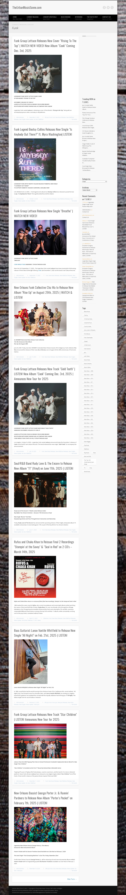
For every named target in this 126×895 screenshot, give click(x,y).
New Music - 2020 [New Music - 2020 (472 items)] (88, 415)
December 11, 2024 (34, 781)
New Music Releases (60, 117)
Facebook (104, 7)
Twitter (108, 7)
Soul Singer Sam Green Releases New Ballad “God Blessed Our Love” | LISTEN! (88, 225)
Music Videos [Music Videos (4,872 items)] (87, 367)
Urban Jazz (36, 704)
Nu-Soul (36, 119)
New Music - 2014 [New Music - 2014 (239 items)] (88, 393)
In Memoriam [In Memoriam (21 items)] (87, 345)
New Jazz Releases (62, 702)
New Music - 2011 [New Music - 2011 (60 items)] (88, 382)
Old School (24, 620)
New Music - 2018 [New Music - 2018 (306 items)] (88, 408)
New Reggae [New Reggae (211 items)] (87, 441)
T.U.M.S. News (37, 620)
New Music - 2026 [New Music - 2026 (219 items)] (88, 438)
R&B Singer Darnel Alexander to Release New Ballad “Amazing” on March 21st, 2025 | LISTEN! (89, 286)
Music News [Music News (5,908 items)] (87, 360)
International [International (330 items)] (87, 349)
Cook (39, 270)
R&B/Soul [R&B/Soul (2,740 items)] (86, 449)
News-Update (29, 119)
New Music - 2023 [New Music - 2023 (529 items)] (88, 427)
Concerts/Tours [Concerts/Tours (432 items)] (88, 323)
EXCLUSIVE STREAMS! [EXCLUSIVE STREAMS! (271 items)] (89, 330)
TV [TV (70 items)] (84, 468)
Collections (46, 618)
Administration (20, 117)
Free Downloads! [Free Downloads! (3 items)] (88, 337)
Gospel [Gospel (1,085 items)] (86, 341)
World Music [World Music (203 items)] (87, 471)
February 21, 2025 (34, 702)
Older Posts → (72, 879)
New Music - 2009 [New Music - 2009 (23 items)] (88, 375)
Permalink (74, 119)
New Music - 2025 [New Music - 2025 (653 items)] (88, 434)
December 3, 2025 (34, 117)
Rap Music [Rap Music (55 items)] (86, 453)
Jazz (56, 702)
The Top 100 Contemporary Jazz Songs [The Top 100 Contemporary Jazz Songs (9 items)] (89, 462)
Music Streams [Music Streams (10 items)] (87, 363)
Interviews (78, 18)
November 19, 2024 (34, 868)
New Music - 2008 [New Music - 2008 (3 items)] (88, 371)
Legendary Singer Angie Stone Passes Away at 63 (88, 204)
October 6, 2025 (33, 199)
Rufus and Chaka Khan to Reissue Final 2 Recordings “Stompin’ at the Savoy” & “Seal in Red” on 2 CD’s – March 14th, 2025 (44, 547)
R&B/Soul (40, 119)
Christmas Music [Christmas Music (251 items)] (88, 319)
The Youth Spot (92, 18)
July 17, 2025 (32, 357)
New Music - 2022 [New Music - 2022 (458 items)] (88, 423)
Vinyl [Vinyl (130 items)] (90, 468)
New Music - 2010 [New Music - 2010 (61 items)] (88, 378)
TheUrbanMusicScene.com (27, 7)
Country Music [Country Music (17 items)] (87, 326)
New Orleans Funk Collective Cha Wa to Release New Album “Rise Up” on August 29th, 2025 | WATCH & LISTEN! (43, 292)
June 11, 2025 (33, 530)
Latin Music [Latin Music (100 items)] (87, 356)
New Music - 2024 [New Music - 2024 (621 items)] (88, 430)
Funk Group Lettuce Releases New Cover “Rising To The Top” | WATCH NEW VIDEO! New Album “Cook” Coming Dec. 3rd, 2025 (45, 45)
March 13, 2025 (33, 618)
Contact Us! (107, 18)
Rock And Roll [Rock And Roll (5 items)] (87, 456)
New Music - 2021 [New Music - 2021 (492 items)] (88, 419)
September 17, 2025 (34, 275)
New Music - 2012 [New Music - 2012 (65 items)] (88, 386)
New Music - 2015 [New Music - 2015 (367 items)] (88, 397)
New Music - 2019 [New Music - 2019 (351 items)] (88, 412)
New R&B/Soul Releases (63, 199)
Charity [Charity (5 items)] (86, 315)
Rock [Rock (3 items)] (94, 453)
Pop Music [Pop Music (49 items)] (86, 445)
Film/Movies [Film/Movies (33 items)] (87, 334)
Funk (53, 117)
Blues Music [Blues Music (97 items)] (87, 311)
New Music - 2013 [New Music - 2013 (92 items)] (88, 389)
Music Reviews (65, 18)
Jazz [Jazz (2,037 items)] (85, 352)
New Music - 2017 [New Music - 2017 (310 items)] (88, 404)
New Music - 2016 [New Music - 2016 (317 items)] (88, 400)
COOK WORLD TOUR (19, 264)
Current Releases (33, 18)
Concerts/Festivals (49, 18)
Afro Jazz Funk (48, 117)
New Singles (22, 119)
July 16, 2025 (32, 451)
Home (17, 18)
